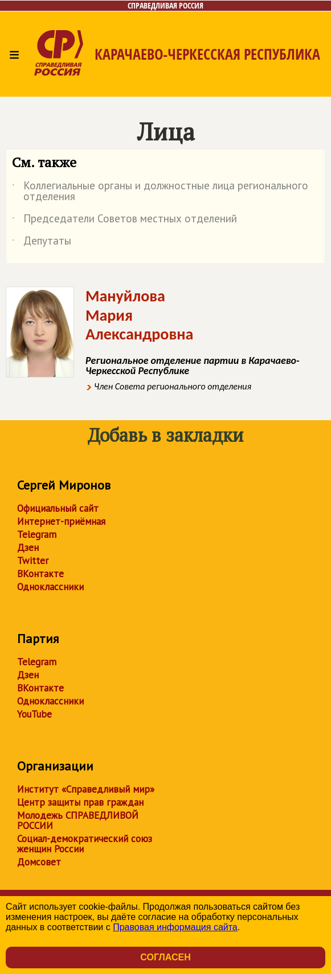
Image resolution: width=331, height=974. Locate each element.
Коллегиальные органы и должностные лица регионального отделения (160, 191)
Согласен (165, 957)
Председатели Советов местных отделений (124, 220)
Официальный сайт (58, 508)
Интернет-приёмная (61, 521)
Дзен (28, 547)
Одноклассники (50, 587)
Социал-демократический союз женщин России (84, 844)
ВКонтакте (40, 574)
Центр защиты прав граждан (80, 802)
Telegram (36, 534)
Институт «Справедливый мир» (85, 789)
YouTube (34, 714)
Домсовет (39, 862)
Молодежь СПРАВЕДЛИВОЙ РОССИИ (77, 820)
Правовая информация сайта (175, 927)
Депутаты (41, 242)
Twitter (32, 561)
